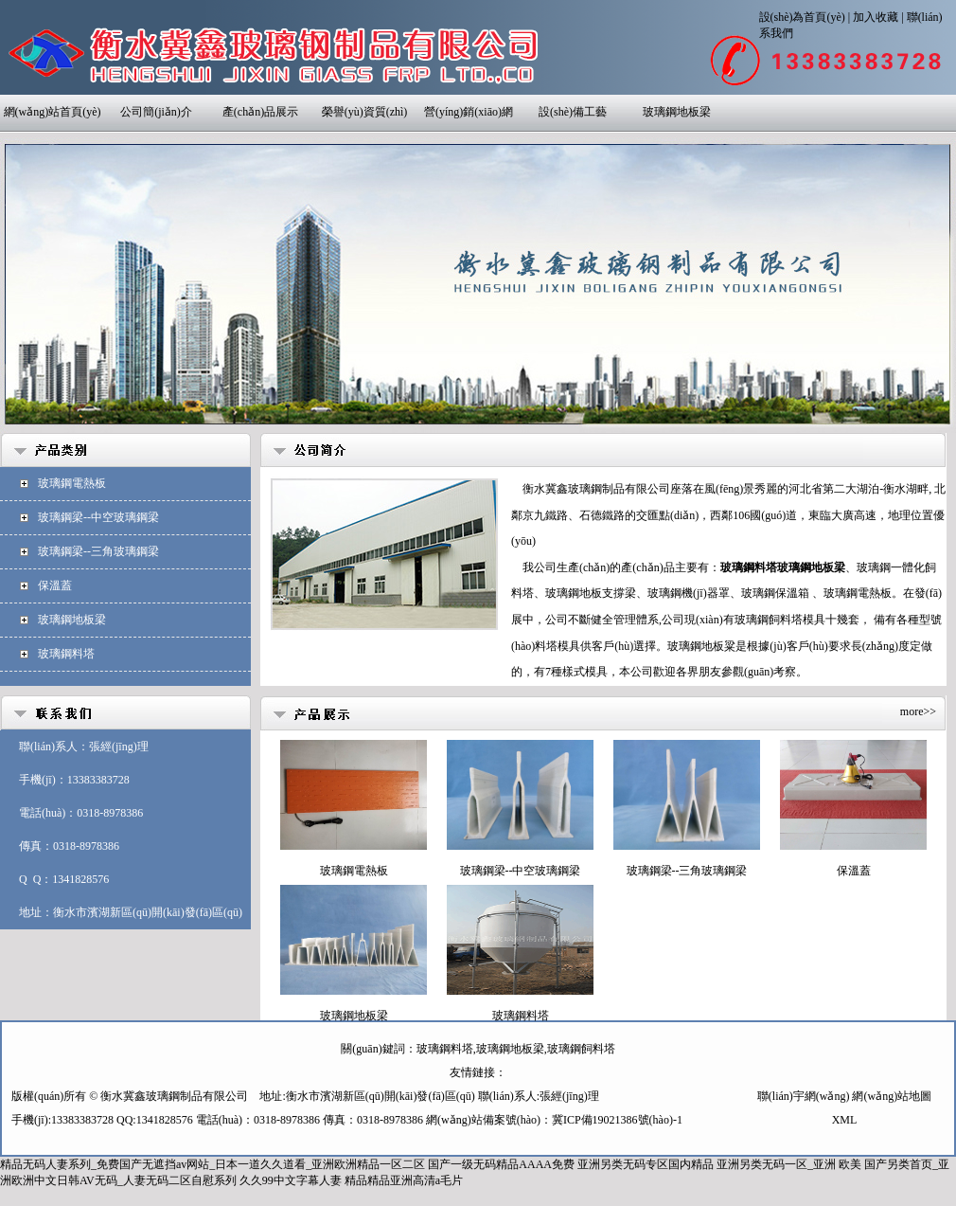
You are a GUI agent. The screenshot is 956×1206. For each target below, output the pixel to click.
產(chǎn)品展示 (260, 111)
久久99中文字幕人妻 (290, 1180)
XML (845, 1119)
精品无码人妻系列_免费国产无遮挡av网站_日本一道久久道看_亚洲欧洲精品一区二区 (212, 1164)
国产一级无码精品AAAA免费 (501, 1164)
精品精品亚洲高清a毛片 (404, 1180)
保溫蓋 (55, 585)
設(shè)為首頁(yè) (802, 17)
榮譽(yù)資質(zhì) (365, 111)
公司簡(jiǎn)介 (156, 111)
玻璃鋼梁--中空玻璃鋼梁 (98, 517)
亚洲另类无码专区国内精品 (645, 1164)
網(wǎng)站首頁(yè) (52, 111)
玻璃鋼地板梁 (677, 111)
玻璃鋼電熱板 (72, 483)
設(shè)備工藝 (573, 111)
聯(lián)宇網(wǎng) (803, 1096)
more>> (918, 711)
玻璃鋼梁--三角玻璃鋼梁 (98, 551)
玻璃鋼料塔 (66, 653)
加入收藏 (875, 17)
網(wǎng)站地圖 (891, 1096)
